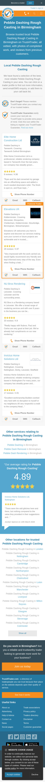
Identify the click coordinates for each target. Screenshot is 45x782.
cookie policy (10, 768)
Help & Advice (8, 715)
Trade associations (32, 708)
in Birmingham (22, 445)
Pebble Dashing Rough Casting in (22, 549)
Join (29, 2)
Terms (26, 723)
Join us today (22, 666)
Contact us (6, 719)
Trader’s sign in (36, 8)
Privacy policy (30, 711)
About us (6, 708)
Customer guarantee (32, 727)
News (4, 723)
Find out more (27, 128)
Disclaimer (28, 719)
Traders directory (31, 715)
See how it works (22, 695)
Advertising (7, 711)
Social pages (7, 727)
